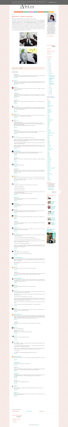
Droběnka (15, 392)
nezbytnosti (49, 131)
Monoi (49, 166)
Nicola (15, 285)
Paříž (48, 117)
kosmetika (49, 102)
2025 (48, 58)
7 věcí (52, 196)
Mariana (15, 385)
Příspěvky (49, 52)
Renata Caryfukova (17, 314)
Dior (48, 176)
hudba (48, 152)
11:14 (18, 272)
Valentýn (49, 153)
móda (48, 134)
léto (48, 113)
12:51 (17, 80)
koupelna (49, 137)
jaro (48, 128)
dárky (48, 125)
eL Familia (15, 373)
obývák (49, 140)
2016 (48, 63)
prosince (50, 71)
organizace (49, 146)
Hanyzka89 (15, 197)
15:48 (16, 335)
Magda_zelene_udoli (17, 356)
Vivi (14, 106)
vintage (49, 124)
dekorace (49, 103)
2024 (48, 59)
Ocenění (49, 172)
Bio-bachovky (50, 170)
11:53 (18, 392)
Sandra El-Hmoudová (17, 278)
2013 (48, 67)
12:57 (17, 87)
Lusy (48, 171)
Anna (15, 327)
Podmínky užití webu (51, 188)
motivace (49, 178)
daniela (15, 215)
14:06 (18, 130)
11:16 (21, 278)
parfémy (49, 123)
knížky (49, 116)
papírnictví (49, 112)
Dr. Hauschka (49, 159)
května (50, 91)
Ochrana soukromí (51, 189)
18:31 (17, 290)
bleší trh (49, 142)
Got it (55, 2)
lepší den (49, 129)
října (49, 74)
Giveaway (49, 158)
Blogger (38, 424)
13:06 (18, 100)
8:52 (19, 362)
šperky (49, 143)
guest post (49, 165)
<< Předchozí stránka (15, 411)
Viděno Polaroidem (50, 148)
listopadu (50, 73)
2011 (48, 70)
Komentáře (15, 422)
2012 (48, 69)
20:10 (17, 215)
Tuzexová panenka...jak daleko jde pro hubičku (52, 79)
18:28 (18, 373)
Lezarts (15, 227)
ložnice (49, 177)
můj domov (49, 118)
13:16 (17, 106)
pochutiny (49, 110)
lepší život (49, 130)
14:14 (17, 136)
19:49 (16, 209)
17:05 (18, 367)
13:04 (18, 93)
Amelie (15, 87)
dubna (50, 92)
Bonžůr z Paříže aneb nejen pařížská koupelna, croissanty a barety (51, 231)
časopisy (49, 141)
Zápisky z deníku (50, 135)
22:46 (22, 257)
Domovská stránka (29, 411)
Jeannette (15, 203)
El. (14, 335)
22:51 (21, 314)
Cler (14, 209)
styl (48, 107)
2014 (48, 66)
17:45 (18, 157)
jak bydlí (49, 160)
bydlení (49, 122)
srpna (49, 87)
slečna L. (15, 250)
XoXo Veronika (16, 362)
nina (14, 308)
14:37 (21, 356)
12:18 (18, 380)
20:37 (17, 233)
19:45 (18, 203)
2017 (48, 62)
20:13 (18, 221)
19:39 (18, 197)
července (50, 88)
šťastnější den (50, 111)
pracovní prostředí (50, 119)
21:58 (16, 308)
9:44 (17, 385)
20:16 (17, 227)
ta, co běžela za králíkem (17, 257)
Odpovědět (15, 77)
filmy (48, 136)
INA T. (15, 80)
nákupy (49, 104)
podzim (49, 154)
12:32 (18, 74)
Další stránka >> (42, 411)
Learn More (51, 2)
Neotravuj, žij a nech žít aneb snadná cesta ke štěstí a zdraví (53, 208)
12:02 (16, 327)
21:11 (17, 250)
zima (48, 147)
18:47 (17, 183)
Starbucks (49, 164)
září (49, 85)
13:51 (17, 285)
